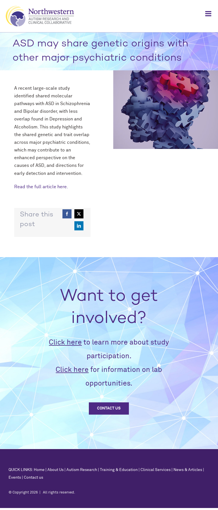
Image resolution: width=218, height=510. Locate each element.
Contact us (33, 478)
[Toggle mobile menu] (208, 13)
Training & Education (119, 470)
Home (39, 470)
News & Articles (187, 470)
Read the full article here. (41, 187)
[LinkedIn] (79, 226)
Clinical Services (156, 470)
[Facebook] (67, 214)
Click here (65, 342)
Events (15, 478)
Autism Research (81, 470)
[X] (79, 214)
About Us (55, 470)
